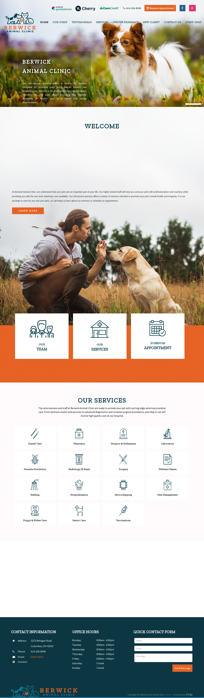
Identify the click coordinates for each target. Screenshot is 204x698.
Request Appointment (160, 8)
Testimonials (82, 22)
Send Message (182, 668)
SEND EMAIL (37, 656)
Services (102, 22)
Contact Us (172, 22)
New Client (151, 22)
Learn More (28, 210)
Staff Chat (193, 22)
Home (44, 22)
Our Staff (60, 22)
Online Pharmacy (126, 22)
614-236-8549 (132, 8)
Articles (168, 694)
